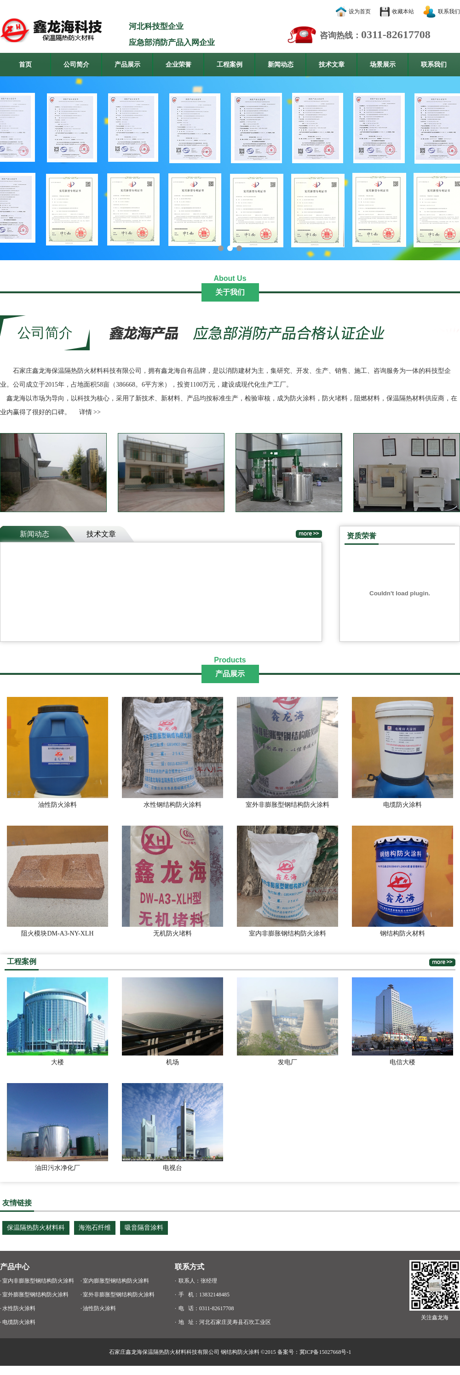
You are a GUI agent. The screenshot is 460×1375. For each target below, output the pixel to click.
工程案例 (229, 64)
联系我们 (449, 11)
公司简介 (76, 64)
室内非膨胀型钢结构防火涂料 (38, 1281)
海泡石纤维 (95, 1227)
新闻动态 (280, 64)
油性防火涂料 (99, 1308)
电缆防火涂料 (18, 1322)
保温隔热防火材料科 (36, 1227)
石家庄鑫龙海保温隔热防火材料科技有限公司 (164, 1352)
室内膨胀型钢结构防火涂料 (116, 1281)
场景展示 (383, 64)
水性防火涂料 (18, 1308)
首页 (25, 64)
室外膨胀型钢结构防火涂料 (35, 1294)
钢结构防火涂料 (240, 1352)
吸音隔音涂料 (144, 1227)
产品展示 (127, 64)
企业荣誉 (178, 64)
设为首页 (360, 11)
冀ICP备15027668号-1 (325, 1352)
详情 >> (90, 412)
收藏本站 (403, 11)
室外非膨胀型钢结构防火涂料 (119, 1294)
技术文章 (332, 64)
